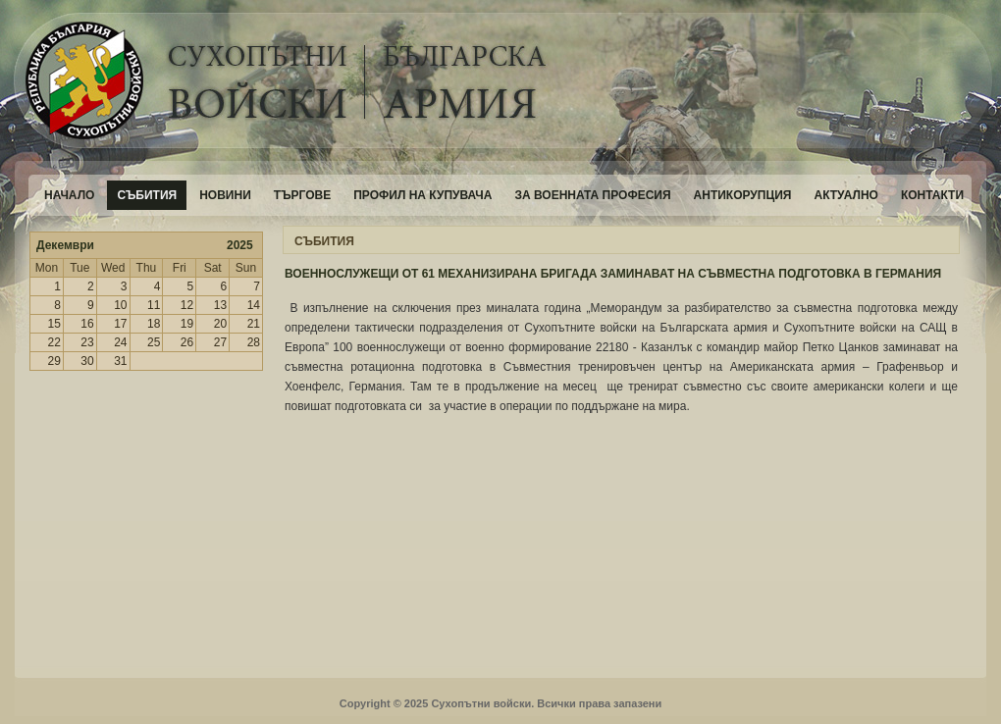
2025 (240, 245)
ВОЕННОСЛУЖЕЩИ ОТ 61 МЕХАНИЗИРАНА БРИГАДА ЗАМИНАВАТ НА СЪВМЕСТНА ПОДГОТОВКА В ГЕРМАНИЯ (613, 274)
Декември (65, 245)
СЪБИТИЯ (324, 241)
